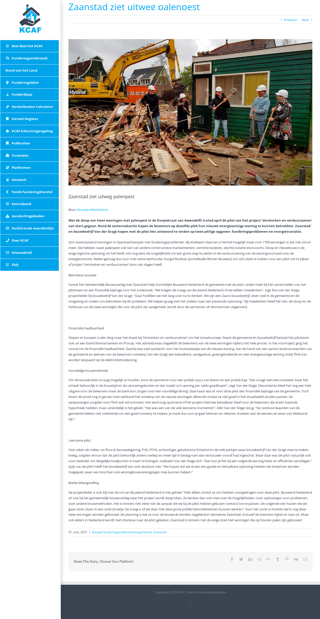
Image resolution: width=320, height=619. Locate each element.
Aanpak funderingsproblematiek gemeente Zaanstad (129, 532)
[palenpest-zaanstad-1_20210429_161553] (190, 112)
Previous (290, 20)
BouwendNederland (92, 209)
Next (305, 20)
